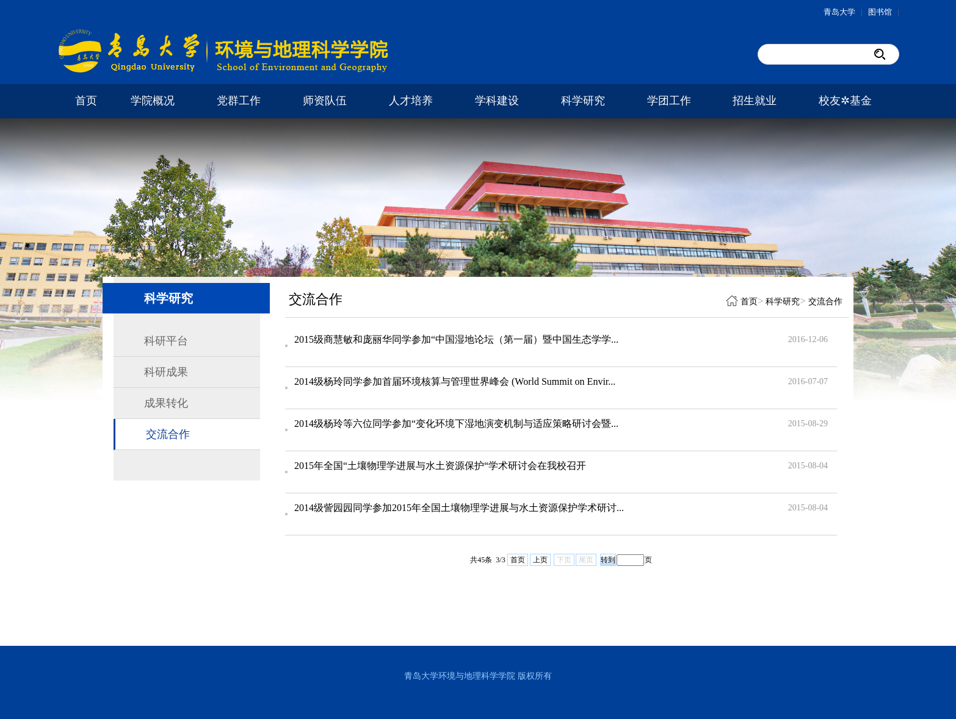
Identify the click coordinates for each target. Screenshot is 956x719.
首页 (86, 101)
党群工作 (239, 101)
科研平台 (166, 341)
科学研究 (583, 101)
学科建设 (497, 101)
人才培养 (411, 101)
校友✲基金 (845, 101)
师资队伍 (325, 101)
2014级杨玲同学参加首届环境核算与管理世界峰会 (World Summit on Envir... (454, 381)
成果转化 (166, 403)
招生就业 (755, 101)
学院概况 (153, 101)
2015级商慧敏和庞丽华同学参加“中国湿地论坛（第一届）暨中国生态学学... (456, 339)
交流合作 (168, 434)
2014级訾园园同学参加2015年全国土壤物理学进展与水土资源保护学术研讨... (459, 508)
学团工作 (669, 101)
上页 (540, 560)
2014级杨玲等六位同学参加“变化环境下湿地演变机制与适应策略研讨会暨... (456, 423)
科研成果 (166, 372)
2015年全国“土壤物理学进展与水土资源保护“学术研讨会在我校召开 (440, 465)
